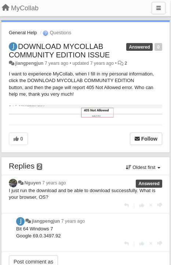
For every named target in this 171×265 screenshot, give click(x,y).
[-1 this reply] (159, 205)
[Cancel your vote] (151, 205)
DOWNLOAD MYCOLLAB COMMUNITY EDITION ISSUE (59, 50)
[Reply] (126, 205)
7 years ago (54, 183)
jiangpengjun (29, 63)
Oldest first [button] (143, 167)
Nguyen (32, 183)
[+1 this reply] (141, 205)
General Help (23, 32)
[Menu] (158, 8)
